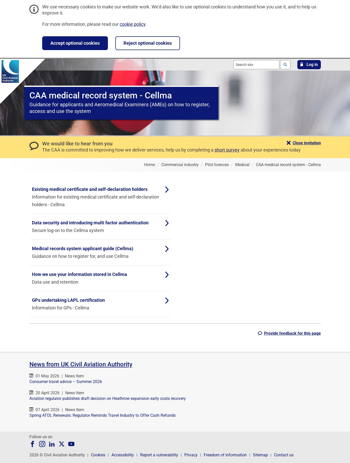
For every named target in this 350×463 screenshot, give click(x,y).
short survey (227, 150)
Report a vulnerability (159, 455)
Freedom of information (225, 455)
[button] (309, 64)
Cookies (98, 455)
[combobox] (256, 64)
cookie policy (132, 24)
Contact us (283, 455)
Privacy (191, 455)
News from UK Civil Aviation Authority (80, 364)
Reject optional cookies (147, 43)
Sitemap (260, 455)
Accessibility (122, 455)
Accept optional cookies (75, 43)
